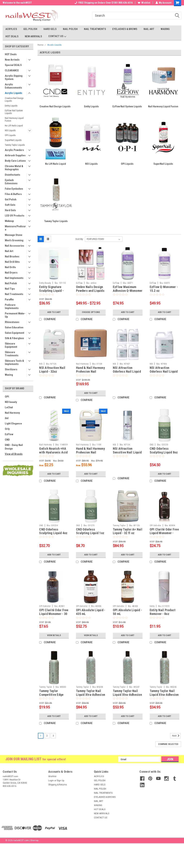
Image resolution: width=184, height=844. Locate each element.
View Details (54, 635)
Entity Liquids (11, 105)
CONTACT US (57, 36)
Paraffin (9, 299)
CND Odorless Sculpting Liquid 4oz (53, 531)
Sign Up (60, 780)
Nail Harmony (12, 412)
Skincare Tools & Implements (14, 362)
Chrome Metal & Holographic (14, 168)
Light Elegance (13, 423)
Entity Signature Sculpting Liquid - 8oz (51, 290)
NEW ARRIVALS (33, 36)
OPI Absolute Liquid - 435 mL (90, 612)
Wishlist (144, 2)
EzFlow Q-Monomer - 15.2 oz (164, 289)
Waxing (9, 374)
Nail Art (9, 251)
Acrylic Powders (14, 150)
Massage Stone (13, 235)
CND (7, 439)
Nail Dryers (11, 272)
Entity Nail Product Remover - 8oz (163, 612)
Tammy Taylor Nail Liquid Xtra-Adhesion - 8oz (164, 694)
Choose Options (91, 312)
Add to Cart (54, 312)
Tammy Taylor (119, 525)
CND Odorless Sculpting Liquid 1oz (90, 531)
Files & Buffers (13, 194)
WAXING (165, 29)
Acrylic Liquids (13, 93)
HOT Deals (11, 54)
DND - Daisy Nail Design (14, 446)
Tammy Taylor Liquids (15, 145)
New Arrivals (12, 59)
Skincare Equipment (11, 345)
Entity (152, 606)
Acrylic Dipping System (13, 77)
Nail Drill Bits (12, 261)
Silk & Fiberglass (14, 338)
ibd (6, 418)
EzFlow (9, 434)
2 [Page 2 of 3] (47, 735)
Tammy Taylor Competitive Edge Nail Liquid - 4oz (51, 694)
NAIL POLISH (70, 29)
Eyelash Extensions (11, 182)
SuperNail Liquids (13, 140)
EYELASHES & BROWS (124, 29)
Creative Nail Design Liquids (14, 99)
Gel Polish (10, 199)
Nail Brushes (12, 256)
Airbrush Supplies (15, 155)
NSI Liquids (10, 130)
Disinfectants (12, 174)
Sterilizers (11, 369)
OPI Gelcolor (155, 525)
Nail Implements (14, 278)
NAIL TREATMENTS (95, 29)
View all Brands (13, 454)
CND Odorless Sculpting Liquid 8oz (164, 450)
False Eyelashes (14, 188)
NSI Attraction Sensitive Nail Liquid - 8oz (127, 452)
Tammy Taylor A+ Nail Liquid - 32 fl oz (127, 531)
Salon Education (14, 327)
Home (40, 45)
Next (176, 736)
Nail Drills (10, 267)
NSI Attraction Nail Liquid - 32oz (52, 369)
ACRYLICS (11, 29)
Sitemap (34, 840)
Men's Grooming (14, 240)
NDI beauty (11, 402)
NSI (40, 364)
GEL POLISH (30, 29)
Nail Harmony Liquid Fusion (14, 119)
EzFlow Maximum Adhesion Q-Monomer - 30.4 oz (127, 290)
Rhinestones (12, 322)
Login (51, 780)
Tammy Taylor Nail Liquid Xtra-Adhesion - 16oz (127, 694)
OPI (7, 396)
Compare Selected (168, 744)
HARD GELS (50, 29)
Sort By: (79, 239)
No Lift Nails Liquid (14, 125)
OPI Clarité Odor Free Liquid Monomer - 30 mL (53, 613)
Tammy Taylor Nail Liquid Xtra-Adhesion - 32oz (90, 694)
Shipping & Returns (57, 784)
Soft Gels (10, 204)
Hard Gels (10, 210)
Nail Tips (10, 288)
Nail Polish (11, 283)
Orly (7, 429)
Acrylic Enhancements (13, 86)
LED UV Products (14, 215)
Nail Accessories (14, 245)
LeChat (9, 407)
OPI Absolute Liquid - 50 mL (127, 612)
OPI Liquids (10, 135)
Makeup (9, 221)
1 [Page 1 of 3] (40, 735)
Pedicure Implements (12, 306)
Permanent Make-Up (15, 315)
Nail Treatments (14, 294)
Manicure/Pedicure (15, 228)
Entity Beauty (45, 283)
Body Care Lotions (15, 160)
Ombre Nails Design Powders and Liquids (90, 289)
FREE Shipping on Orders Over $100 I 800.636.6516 (103, 2)
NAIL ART (149, 29)
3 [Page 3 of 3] (53, 735)
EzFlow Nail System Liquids (14, 112)
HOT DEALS (12, 36)
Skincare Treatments (11, 354)
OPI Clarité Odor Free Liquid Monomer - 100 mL (164, 533)
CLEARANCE (12, 70)
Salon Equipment (14, 332)
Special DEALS (13, 65)
